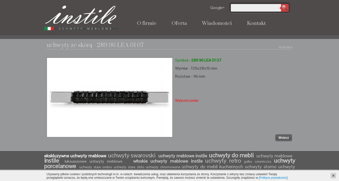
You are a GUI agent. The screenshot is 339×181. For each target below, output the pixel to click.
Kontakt (256, 23)
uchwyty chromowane (164, 167)
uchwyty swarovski (131, 155)
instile (53, 160)
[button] (283, 137)
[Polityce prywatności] (273, 177)
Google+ (217, 7)
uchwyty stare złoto (129, 167)
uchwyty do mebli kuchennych (212, 166)
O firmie (147, 23)
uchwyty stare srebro (95, 167)
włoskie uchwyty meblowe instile (167, 161)
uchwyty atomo (261, 166)
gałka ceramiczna (257, 161)
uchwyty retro (223, 160)
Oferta (179, 23)
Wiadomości (217, 23)
